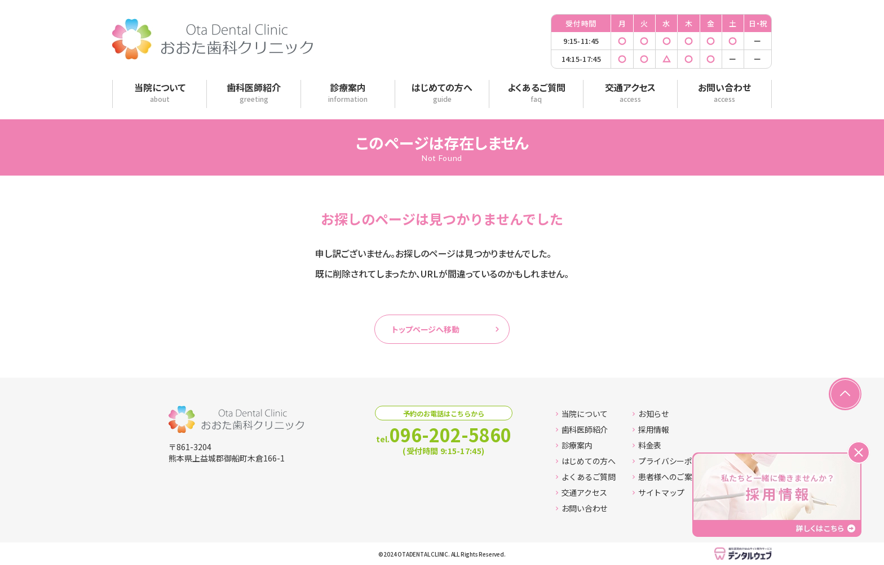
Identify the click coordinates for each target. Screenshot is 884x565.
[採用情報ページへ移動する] (776, 494)
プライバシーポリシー (674, 461)
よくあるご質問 (586, 476)
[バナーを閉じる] (858, 452)
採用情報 (651, 429)
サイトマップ (658, 492)
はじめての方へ (586, 461)
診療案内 (574, 445)
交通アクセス (581, 492)
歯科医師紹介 (582, 429)
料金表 (647, 445)
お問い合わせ (582, 508)
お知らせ (651, 413)
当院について (582, 413)
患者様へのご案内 (666, 476)
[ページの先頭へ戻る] (845, 394)
